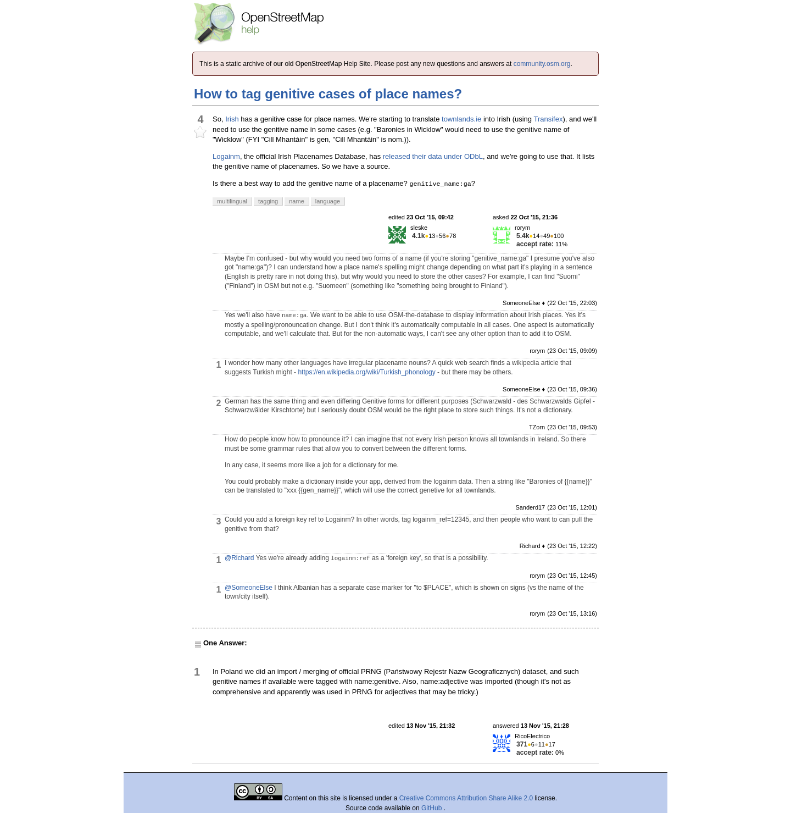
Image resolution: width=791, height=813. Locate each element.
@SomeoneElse (248, 587)
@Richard (239, 558)
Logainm (226, 156)
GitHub (432, 808)
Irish (232, 119)
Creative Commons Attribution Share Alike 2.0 (466, 798)
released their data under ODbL (433, 156)
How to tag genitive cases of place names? (328, 93)
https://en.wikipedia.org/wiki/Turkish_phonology (366, 372)
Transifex (547, 119)
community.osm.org (542, 64)
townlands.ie (461, 119)
